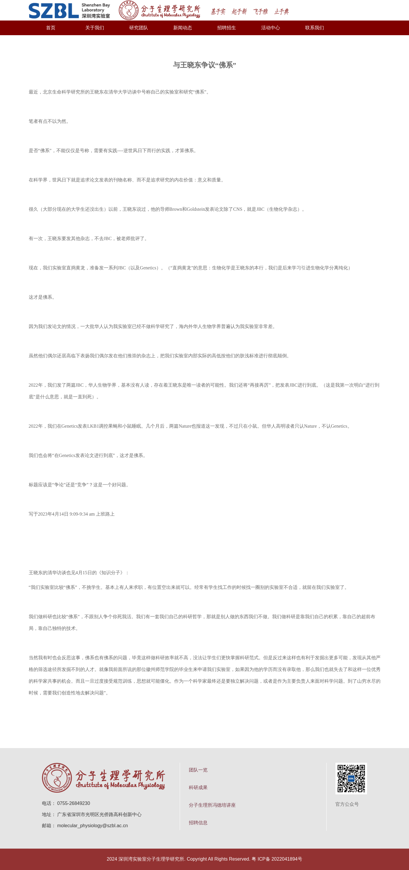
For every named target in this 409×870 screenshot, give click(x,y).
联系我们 (314, 27)
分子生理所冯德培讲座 (212, 805)
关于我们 (94, 27)
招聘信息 (198, 822)
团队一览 (198, 769)
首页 (50, 27)
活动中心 (270, 27)
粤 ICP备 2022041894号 (277, 859)
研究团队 (138, 27)
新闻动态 (182, 27)
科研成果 (198, 787)
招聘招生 (226, 27)
